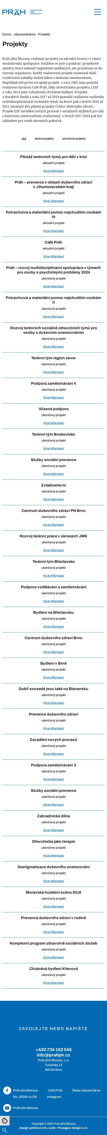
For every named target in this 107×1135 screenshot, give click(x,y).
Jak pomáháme (25, 34)
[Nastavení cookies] (5, 1120)
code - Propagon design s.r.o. (68, 1127)
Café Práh (55, 1090)
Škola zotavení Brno (86, 1090)
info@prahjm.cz (53, 1054)
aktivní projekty (44, 138)
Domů (6, 34)
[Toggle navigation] (97, 12)
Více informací (53, 171)
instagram (54, 1096)
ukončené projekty (74, 138)
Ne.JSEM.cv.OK (25, 1096)
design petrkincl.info (33, 1127)
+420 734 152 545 (54, 1049)
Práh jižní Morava (25, 1090)
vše (24, 138)
